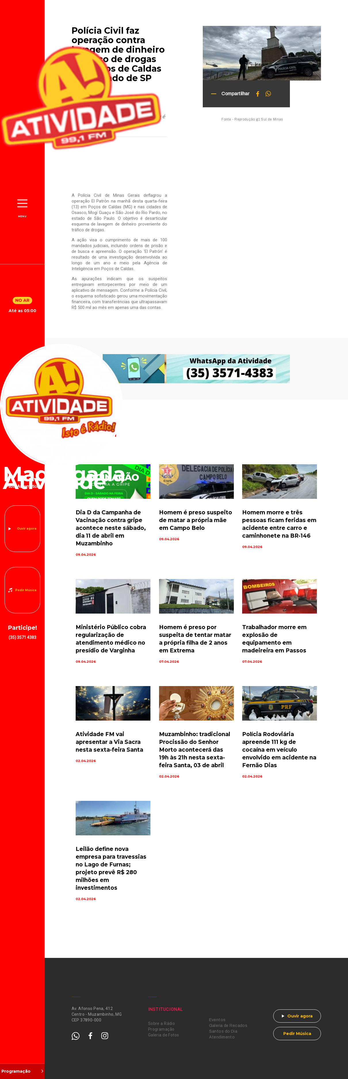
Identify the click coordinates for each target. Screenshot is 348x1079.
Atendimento (222, 1037)
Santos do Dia (223, 1031)
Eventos (217, 1020)
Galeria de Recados (228, 1025)
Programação (161, 1029)
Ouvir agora (27, 528)
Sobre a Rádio (161, 1023)
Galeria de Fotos (163, 1035)
